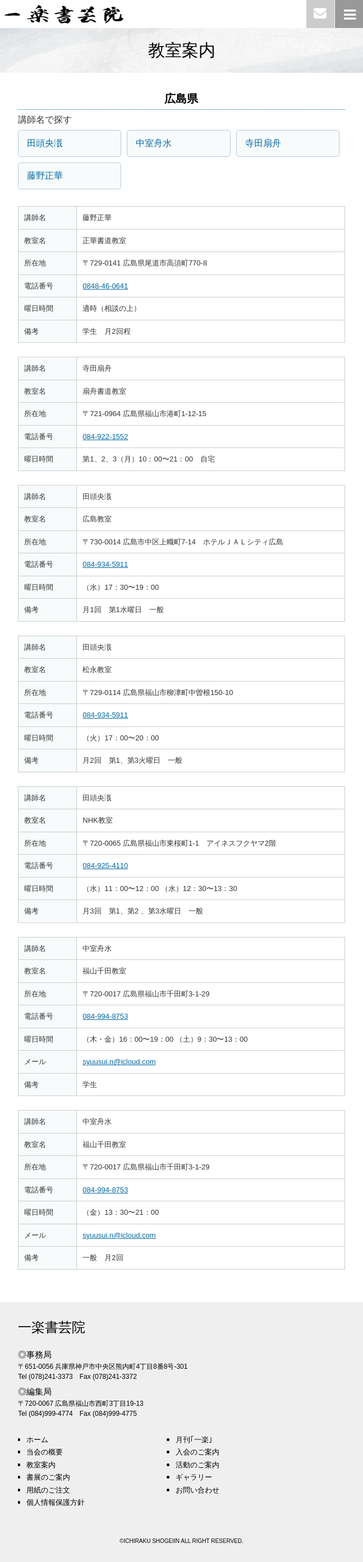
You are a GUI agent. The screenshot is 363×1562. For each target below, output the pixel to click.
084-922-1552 (105, 436)
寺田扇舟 (263, 143)
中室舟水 (154, 143)
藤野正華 (45, 175)
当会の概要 (44, 1452)
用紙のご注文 (48, 1490)
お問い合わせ (197, 1490)
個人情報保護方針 (55, 1502)
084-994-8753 (105, 1016)
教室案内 (41, 1465)
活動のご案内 (197, 1465)
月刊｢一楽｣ (194, 1439)
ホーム (37, 1439)
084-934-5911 (105, 564)
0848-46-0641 (105, 286)
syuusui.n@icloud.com (118, 1061)
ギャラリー (194, 1477)
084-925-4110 (105, 865)
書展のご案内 (48, 1477)
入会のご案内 (197, 1452)
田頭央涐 (45, 143)
